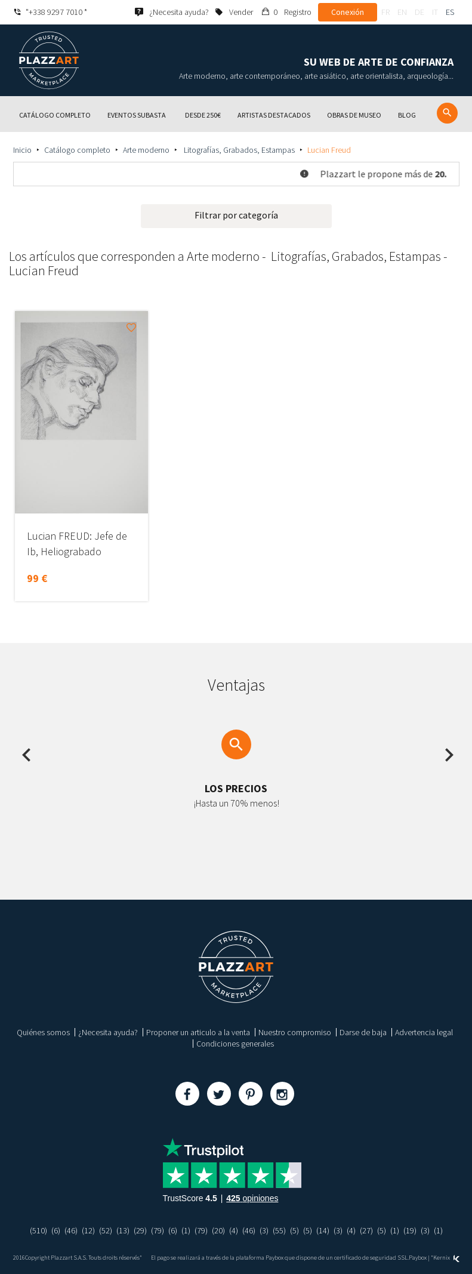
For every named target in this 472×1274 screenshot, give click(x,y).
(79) (157, 1230)
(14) (322, 1230)
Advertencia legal (424, 1032)
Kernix (446, 1257)
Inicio (22, 149)
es (450, 12)
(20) (218, 1230)
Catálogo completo (77, 149)
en (402, 12)
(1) (185, 1230)
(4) (233, 1230)
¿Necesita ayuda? (108, 1032)
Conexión (347, 12)
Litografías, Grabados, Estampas (238, 149)
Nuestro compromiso (294, 1032)
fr (385, 12)
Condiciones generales (235, 1043)
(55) (279, 1230)
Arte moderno (146, 149)
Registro (297, 12)
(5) (294, 1230)
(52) (105, 1230)
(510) (38, 1230)
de (419, 12)
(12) (88, 1230)
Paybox (418, 1257)
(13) (122, 1230)
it (435, 12)
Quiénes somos (43, 1032)
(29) (140, 1230)
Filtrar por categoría (236, 215)
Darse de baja (363, 1032)
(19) (410, 1230)
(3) (264, 1230)
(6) (55, 1230)
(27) (366, 1230)
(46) (71, 1230)
